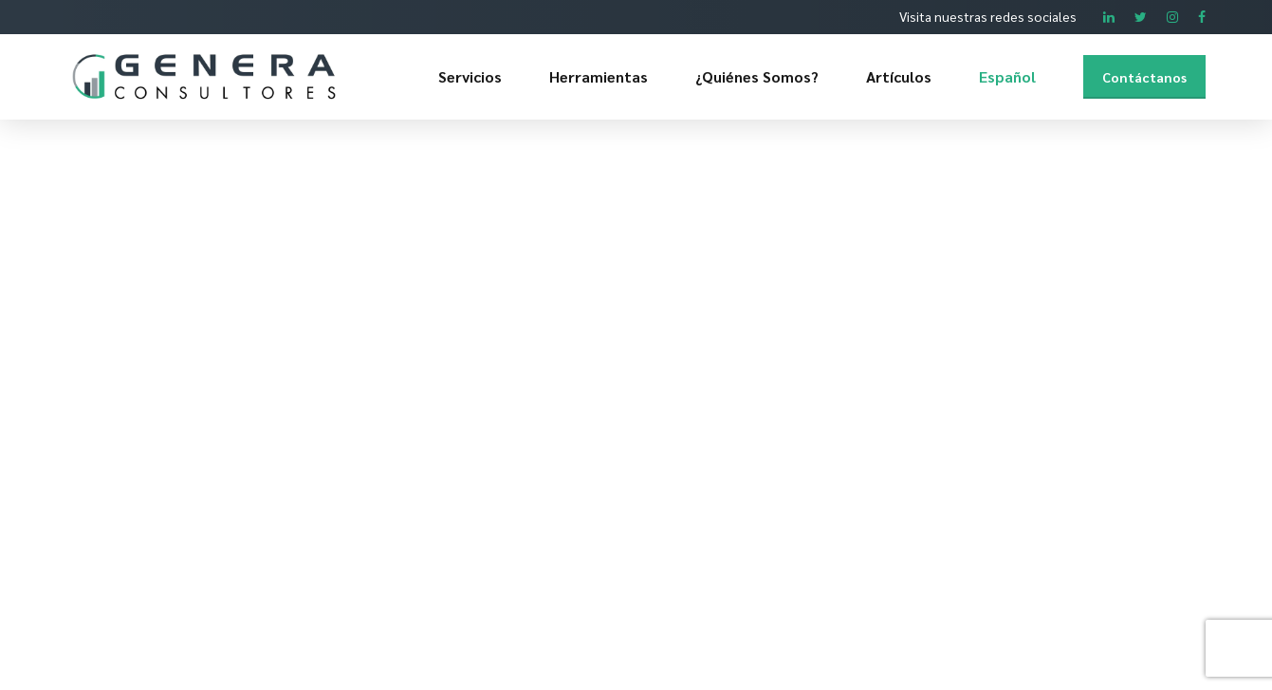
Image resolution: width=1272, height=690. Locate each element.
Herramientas (598, 76)
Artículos (898, 76)
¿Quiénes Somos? (757, 76)
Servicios (470, 76)
